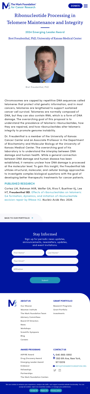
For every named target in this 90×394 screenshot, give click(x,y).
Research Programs (62, 305)
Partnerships (27, 373)
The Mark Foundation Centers (34, 377)
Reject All (44, 390)
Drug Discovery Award (31, 358)
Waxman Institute (29, 309)
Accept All (33, 390)
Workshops (26, 328)
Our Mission (26, 305)
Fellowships (26, 369)
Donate (75, 5)
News (23, 324)
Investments (59, 313)
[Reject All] (87, 388)
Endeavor (25, 365)
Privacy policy (56, 390)
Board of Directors (29, 320)
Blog (23, 335)
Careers (24, 339)
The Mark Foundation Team (33, 313)
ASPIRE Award (27, 354)
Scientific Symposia (30, 332)
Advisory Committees (30, 317)
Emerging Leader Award (32, 362)
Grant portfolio (60, 309)
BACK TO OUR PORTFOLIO (17, 218)
